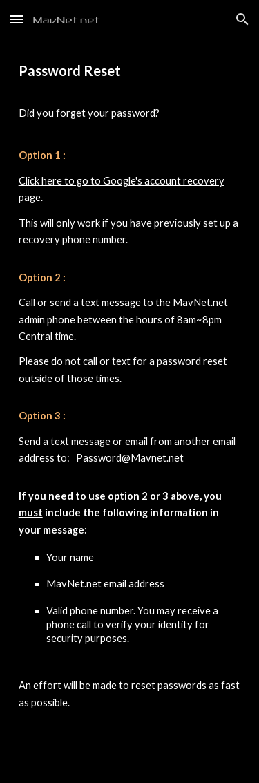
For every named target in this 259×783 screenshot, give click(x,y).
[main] (130, 410)
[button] (16, 19)
